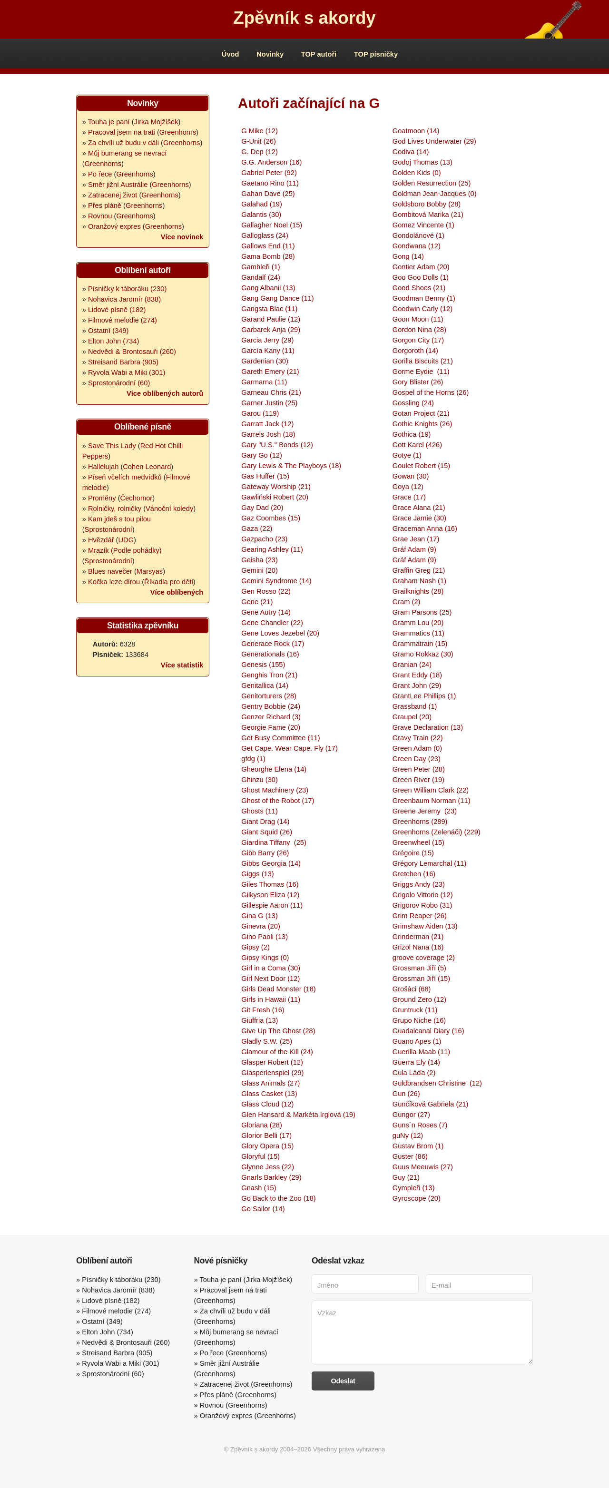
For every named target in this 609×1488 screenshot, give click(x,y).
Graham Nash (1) (419, 581)
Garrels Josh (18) (268, 434)
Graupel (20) (412, 717)
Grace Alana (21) (419, 507)
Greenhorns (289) (420, 821)
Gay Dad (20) (262, 507)
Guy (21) (406, 1177)
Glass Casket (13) (269, 1093)
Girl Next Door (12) (270, 978)
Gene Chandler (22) (272, 623)
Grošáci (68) (412, 989)
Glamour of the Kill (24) (277, 1052)
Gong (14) (408, 256)
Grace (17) (409, 497)
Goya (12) (408, 486)
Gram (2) (407, 602)
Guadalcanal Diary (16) (428, 1031)
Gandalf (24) (260, 277)
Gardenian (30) (264, 361)
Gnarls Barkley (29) (271, 1177)
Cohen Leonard (147, 466)
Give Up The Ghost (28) (278, 1031)
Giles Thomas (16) (269, 884)
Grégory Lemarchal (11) (430, 863)
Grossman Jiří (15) (421, 978)
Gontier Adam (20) (421, 267)
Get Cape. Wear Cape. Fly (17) (289, 748)
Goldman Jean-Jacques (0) (435, 193)
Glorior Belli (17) (266, 1135)
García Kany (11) (268, 350)
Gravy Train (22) (418, 738)
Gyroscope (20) (417, 1198)
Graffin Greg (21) (419, 570)
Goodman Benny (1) (424, 298)
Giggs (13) (257, 874)
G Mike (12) (259, 131)
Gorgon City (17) (418, 340)
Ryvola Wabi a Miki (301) (126, 372)
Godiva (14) (411, 152)
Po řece (100, 174)
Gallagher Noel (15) (271, 225)
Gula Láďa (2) (414, 1073)
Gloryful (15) (260, 1156)
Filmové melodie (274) (122, 320)
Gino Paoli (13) (264, 936)
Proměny (102, 498)
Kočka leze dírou (114, 582)
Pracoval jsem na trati (121, 132)
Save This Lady (112, 446)
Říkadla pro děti (168, 582)
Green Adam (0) (417, 748)
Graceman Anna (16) (425, 528)
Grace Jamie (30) (419, 518)
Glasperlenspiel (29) (272, 1073)
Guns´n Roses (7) (420, 1125)
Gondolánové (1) (418, 235)
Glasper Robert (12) (272, 1062)
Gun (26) (406, 1093)
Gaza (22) (256, 528)
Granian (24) (412, 664)
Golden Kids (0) (417, 172)
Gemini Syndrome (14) (276, 581)
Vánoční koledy (169, 508)
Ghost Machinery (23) (274, 790)
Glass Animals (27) (270, 1083)
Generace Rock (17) (272, 643)
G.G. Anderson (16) (271, 162)
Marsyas (150, 571)
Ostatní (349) (108, 330)
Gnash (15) (258, 1188)
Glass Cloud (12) (267, 1104)
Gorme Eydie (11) (421, 371)
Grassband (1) (415, 706)
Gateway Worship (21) (276, 486)
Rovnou (100, 216)
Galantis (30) (261, 214)
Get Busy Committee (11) (280, 738)
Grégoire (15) (413, 853)
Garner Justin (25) (269, 403)
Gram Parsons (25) (422, 612)
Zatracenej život (112, 195)
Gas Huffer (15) (265, 476)
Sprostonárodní (108, 529)
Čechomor (136, 498)
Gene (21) (257, 602)
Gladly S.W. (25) (266, 1041)
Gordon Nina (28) (419, 329)
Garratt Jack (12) (267, 424)
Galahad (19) (261, 204)
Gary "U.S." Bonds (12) (277, 445)
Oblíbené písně (142, 426)
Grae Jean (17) (416, 539)
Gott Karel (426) (417, 445)
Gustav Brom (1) (418, 1146)
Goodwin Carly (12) (422, 309)
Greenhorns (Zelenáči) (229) (437, 832)
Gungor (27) (411, 1114)
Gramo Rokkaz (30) (423, 654)
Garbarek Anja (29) (270, 329)
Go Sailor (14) (263, 1209)
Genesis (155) (263, 664)
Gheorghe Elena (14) (273, 769)
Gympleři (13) (414, 1188)
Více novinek (182, 237)
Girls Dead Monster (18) (278, 989)
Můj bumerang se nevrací (127, 153)
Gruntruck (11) (415, 1010)
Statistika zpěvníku (142, 625)
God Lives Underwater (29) (434, 141)
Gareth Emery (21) (270, 371)
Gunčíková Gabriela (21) (431, 1104)
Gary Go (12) (261, 455)
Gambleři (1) (260, 267)
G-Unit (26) (258, 141)
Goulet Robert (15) (421, 466)
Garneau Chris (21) (271, 392)
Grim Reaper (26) (420, 916)
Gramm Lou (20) (418, 623)
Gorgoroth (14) (415, 350)
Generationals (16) (270, 654)
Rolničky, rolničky (114, 508)
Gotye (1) (407, 455)
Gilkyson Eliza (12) (270, 895)
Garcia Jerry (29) (267, 340)
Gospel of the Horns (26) (431, 392)
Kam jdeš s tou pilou (119, 519)
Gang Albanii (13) (268, 288)
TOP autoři (318, 54)
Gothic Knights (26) (422, 424)
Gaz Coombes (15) (270, 518)
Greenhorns (177, 132)
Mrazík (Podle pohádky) (125, 550)
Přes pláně (104, 205)
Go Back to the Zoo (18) (278, 1198)
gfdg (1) (253, 759)
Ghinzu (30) (259, 779)
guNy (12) (408, 1135)
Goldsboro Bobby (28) (427, 204)
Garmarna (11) (264, 382)
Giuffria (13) (259, 1020)
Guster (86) (410, 1156)
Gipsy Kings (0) (265, 957)
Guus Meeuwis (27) (423, 1167)
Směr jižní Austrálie (117, 184)
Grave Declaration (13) (428, 727)
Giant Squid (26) (266, 832)
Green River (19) (418, 779)
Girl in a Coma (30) (270, 968)
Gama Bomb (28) (268, 256)
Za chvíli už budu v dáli (123, 143)
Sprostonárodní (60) (119, 383)
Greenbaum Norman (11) (432, 800)
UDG (126, 540)
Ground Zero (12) (419, 999)
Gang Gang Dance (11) (277, 298)
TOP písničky (376, 54)
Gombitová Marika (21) (428, 214)
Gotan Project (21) (421, 413)
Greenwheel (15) (418, 842)
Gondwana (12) (417, 246)
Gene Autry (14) (265, 612)
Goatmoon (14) (416, 131)
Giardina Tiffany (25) (273, 842)
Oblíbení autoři (143, 270)
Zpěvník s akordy (304, 18)
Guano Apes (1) (417, 1041)
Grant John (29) (417, 685)
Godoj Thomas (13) (422, 162)
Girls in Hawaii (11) (270, 999)
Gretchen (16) (414, 874)
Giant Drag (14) (265, 821)
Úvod (230, 54)
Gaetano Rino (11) (270, 183)
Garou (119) (260, 413)
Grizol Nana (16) (418, 947)
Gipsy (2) (255, 947)
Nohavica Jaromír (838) (124, 299)
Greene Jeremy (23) (425, 811)
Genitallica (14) (264, 685)
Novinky (270, 54)
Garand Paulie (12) (270, 319)
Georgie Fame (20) (270, 727)
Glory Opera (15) (267, 1146)
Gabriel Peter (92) (268, 172)
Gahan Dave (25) (268, 193)
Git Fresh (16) (262, 1010)
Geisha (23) (259, 560)
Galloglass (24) (264, 235)
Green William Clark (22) (431, 790)
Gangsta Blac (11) (269, 309)
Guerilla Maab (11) (421, 1052)
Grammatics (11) (418, 633)
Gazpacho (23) (264, 539)
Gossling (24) (413, 403)
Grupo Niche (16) (419, 1020)
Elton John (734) (113, 341)
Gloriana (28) (261, 1125)
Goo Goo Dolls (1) (421, 277)
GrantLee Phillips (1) (424, 696)
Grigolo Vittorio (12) (423, 895)
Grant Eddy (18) (417, 675)
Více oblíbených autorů (165, 393)
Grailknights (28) (418, 591)
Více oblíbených (177, 592)
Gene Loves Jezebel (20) (280, 633)
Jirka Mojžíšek (156, 122)
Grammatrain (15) (420, 643)
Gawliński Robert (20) (274, 497)
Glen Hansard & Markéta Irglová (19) (298, 1114)
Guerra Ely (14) (416, 1062)
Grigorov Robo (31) (422, 905)
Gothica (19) (412, 434)
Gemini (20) (259, 570)
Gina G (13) (259, 916)
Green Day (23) (417, 759)
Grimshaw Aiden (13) (425, 926)
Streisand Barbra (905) (123, 362)
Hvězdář (101, 540)
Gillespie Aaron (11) (272, 905)
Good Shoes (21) (419, 288)
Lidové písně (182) (117, 309)
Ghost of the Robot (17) (277, 800)
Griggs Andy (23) (419, 884)
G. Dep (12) (259, 152)
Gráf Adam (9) (414, 549)
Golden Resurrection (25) (432, 183)
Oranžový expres (114, 226)
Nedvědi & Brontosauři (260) (132, 351)
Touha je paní (109, 122)
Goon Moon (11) (418, 319)
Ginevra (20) (260, 926)
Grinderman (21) (418, 936)
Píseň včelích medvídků (125, 477)
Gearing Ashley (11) (272, 549)
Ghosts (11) (259, 811)
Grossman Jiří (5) (419, 968)
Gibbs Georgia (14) (271, 863)
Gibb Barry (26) (265, 853)
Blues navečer (110, 571)
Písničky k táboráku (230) (127, 289)
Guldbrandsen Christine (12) (437, 1083)
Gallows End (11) (268, 246)
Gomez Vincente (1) (423, 225)
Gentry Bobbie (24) (270, 706)
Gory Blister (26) (418, 382)
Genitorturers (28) (268, 696)
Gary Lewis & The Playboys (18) (291, 466)
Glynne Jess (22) (267, 1167)
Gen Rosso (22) (265, 591)
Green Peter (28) (419, 769)
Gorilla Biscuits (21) (423, 361)
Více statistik (182, 665)
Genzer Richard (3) (271, 717)
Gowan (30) (411, 476)
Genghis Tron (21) (269, 675)
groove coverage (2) (424, 957)
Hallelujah (103, 466)
